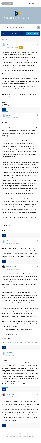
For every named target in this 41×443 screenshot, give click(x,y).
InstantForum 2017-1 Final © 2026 (20, 433)
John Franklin (10, 394)
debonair (8, 44)
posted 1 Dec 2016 (12, 355)
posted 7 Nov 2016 (12, 47)
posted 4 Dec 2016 (12, 397)
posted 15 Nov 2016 (12, 243)
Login (29, 3)
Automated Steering (8, 3)
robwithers (9, 115)
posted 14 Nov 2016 (12, 118)
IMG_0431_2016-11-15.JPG (13, 342)
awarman (9, 353)
